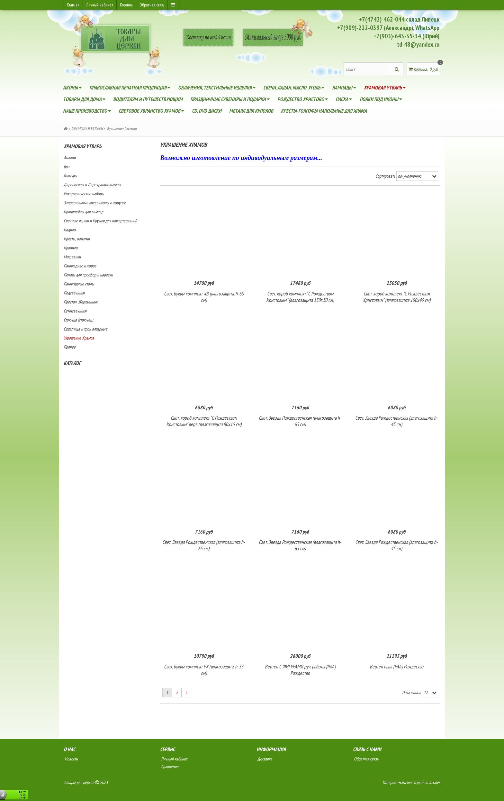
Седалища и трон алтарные (85, 329)
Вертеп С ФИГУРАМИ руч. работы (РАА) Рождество (300, 671)
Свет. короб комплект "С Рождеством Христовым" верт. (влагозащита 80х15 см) (203, 421)
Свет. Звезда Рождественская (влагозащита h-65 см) (300, 421)
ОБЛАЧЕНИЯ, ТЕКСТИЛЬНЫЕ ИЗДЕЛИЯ (217, 87)
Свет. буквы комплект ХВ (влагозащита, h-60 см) (204, 297)
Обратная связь (152, 5)
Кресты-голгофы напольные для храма (324, 110)
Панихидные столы (79, 284)
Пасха (344, 99)
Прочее (70, 347)
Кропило (70, 248)
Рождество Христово (302, 99)
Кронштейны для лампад (83, 212)
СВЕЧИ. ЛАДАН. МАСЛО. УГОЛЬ (293, 87)
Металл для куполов (251, 110)
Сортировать (385, 176)
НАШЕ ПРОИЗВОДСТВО (87, 110)
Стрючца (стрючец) (78, 320)
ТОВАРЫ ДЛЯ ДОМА (84, 99)
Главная (73, 5)
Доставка (264, 760)
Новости (71, 760)
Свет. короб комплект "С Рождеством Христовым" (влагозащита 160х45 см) (396, 297)
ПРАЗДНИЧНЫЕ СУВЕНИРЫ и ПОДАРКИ (230, 99)
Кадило (70, 230)
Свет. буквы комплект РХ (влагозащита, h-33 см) (203, 671)
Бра (66, 167)
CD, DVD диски (206, 110)
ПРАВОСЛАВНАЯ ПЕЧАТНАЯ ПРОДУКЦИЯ (129, 87)
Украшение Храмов (79, 338)
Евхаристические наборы (84, 194)
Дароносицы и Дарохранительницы (92, 185)
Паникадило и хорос (80, 266)
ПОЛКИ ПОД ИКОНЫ (381, 99)
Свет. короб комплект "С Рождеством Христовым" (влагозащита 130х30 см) (300, 297)
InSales (434, 784)
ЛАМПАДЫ (344, 87)
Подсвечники (74, 293)
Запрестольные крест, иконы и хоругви (94, 203)
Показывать (411, 694)
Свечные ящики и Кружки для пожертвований (100, 221)
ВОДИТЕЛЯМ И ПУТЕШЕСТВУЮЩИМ (148, 99)
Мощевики (72, 257)
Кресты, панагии (77, 239)
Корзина (126, 5)
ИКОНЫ (72, 87)
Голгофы (70, 176)
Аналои (70, 158)
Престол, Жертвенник (80, 302)
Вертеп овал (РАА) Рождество (396, 668)
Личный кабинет (99, 5)
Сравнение (169, 768)
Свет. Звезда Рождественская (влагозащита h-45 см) (396, 421)
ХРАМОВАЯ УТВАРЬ (385, 87)
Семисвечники (75, 311)
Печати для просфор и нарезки (88, 275)
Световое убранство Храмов (151, 110)
